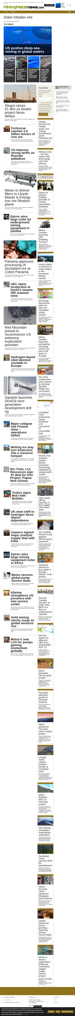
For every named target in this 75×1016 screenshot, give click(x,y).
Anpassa (51, 1011)
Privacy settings (37, 1006)
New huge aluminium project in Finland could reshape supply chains (62, 93)
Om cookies (25, 1014)
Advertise (13, 11)
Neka (58, 1011)
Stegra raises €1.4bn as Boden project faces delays (62, 97)
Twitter (55, 999)
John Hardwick (7, 999)
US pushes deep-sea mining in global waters (62, 106)
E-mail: (40, 96)
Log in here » (49, 177)
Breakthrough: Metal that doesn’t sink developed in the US (62, 111)
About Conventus (9, 991)
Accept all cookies (67, 1011)
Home (6, 11)
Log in (6, 993)
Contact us (7, 989)
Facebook (56, 1002)
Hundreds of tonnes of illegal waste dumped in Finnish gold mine (63, 102)
